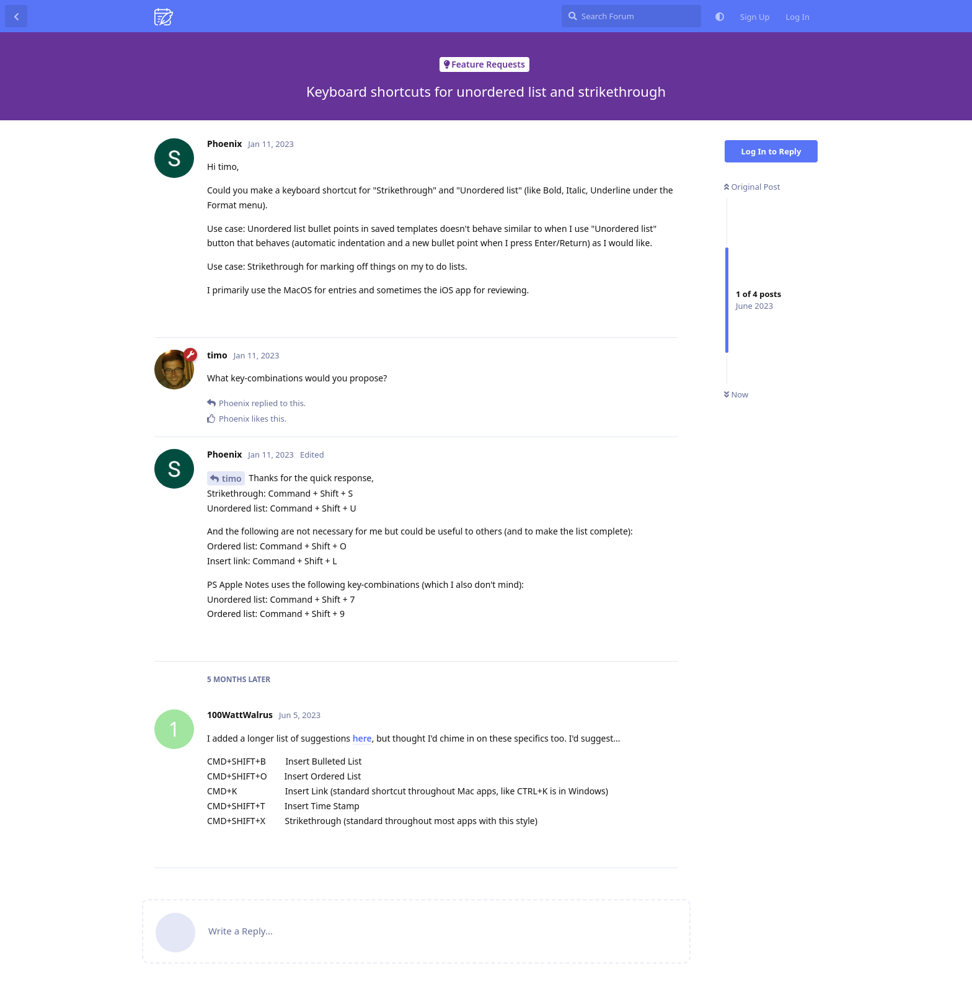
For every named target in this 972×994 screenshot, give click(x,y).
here (362, 738)
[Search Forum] (631, 16)
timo (232, 478)
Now (736, 394)
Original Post (752, 186)
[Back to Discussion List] (16, 16)
